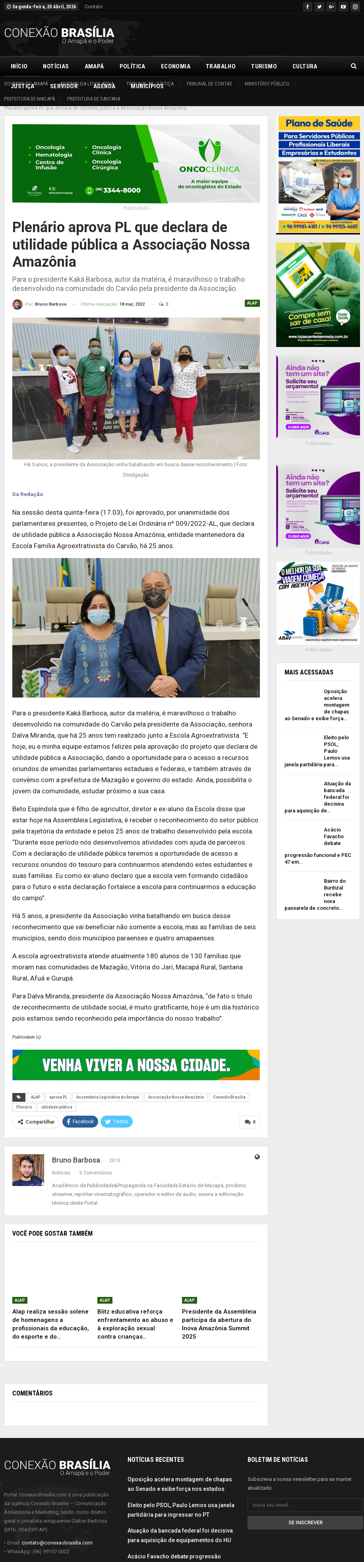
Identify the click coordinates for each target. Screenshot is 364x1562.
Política (132, 66)
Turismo (264, 66)
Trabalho (221, 66)
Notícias (56, 66)
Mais (299, 66)
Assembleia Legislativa (87, 84)
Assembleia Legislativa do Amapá (107, 1088)
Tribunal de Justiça (150, 84)
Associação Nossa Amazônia (176, 1088)
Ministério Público (267, 84)
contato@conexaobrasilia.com (57, 1533)
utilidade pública (56, 1098)
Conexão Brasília (229, 1088)
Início (19, 66)
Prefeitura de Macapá (29, 99)
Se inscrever (305, 1513)
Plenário (24, 1098)
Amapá (94, 66)
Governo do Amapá (26, 84)
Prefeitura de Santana (93, 99)
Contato (94, 7)
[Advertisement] (267, 33)
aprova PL (58, 1088)
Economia (175, 66)
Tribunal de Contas (209, 84)
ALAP (252, 294)
